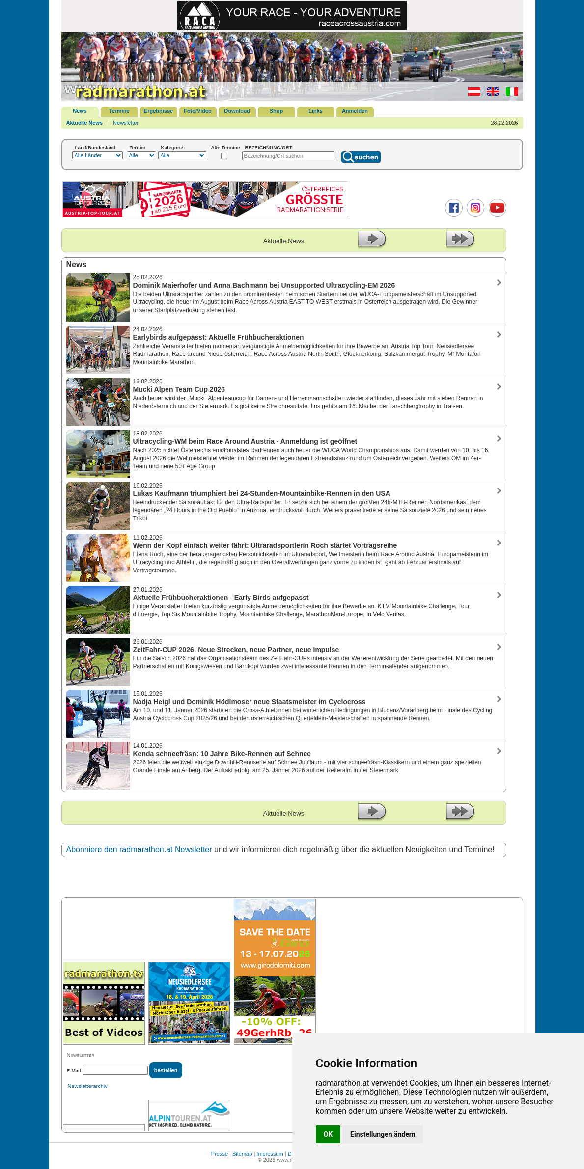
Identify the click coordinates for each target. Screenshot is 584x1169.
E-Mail (74, 1070)
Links (315, 111)
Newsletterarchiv (88, 1086)
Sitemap (242, 1154)
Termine (119, 111)
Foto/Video (198, 111)
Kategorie (172, 147)
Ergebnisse (158, 111)
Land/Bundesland (95, 147)
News (80, 111)
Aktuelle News (84, 123)
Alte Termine (225, 147)
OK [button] (328, 1134)
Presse (219, 1154)
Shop (276, 111)
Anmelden (355, 111)
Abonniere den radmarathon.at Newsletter (139, 849)
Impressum (269, 1154)
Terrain (138, 147)
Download (237, 111)
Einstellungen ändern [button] (383, 1134)
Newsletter (126, 123)
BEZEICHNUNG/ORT (268, 147)
